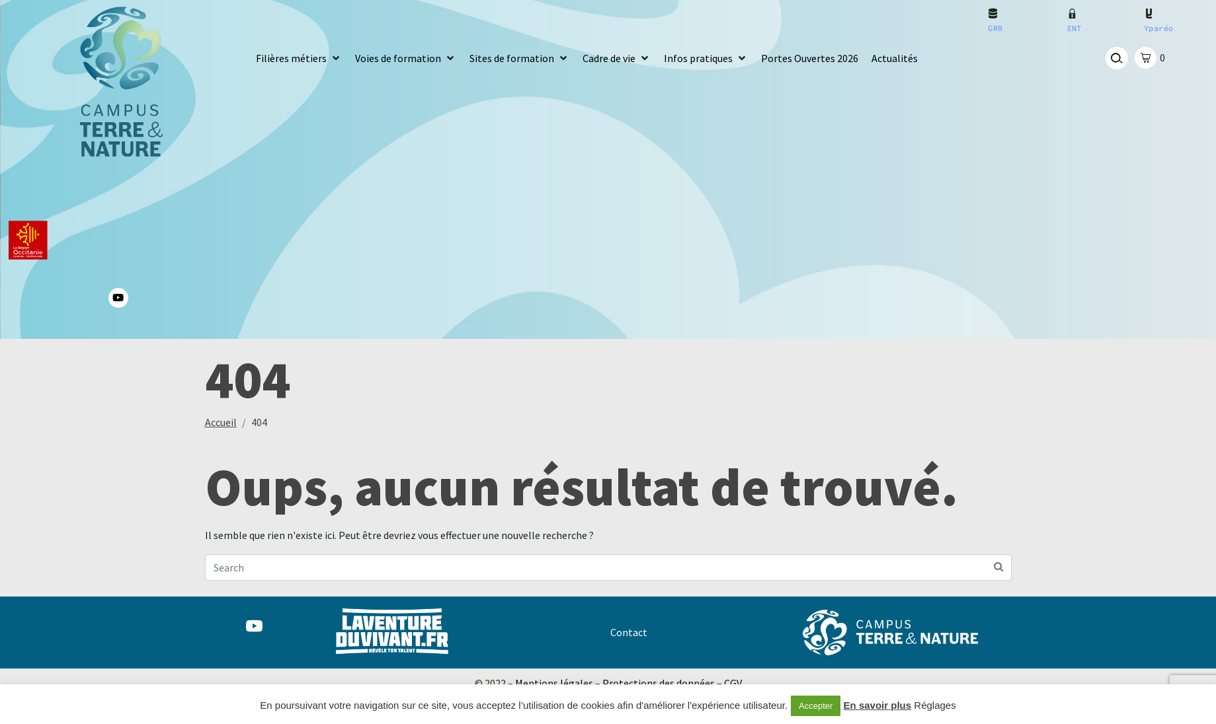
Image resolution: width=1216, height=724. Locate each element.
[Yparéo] (1149, 13)
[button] (298, 58)
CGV (733, 683)
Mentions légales (554, 683)
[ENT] (1072, 13)
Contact (628, 632)
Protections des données (658, 683)
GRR (995, 28)
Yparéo (1158, 28)
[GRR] (993, 13)
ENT (1074, 28)
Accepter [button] (815, 706)
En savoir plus (878, 705)
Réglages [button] (934, 705)
